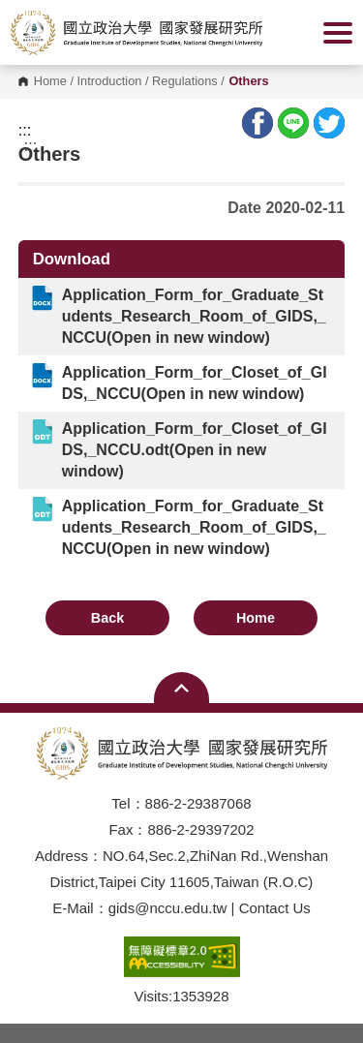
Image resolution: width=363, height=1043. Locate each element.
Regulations (185, 82)
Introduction (109, 82)
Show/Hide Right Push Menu (337, 33)
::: (24, 130)
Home (50, 82)
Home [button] (255, 618)
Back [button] (107, 618)
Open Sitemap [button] (181, 687)
